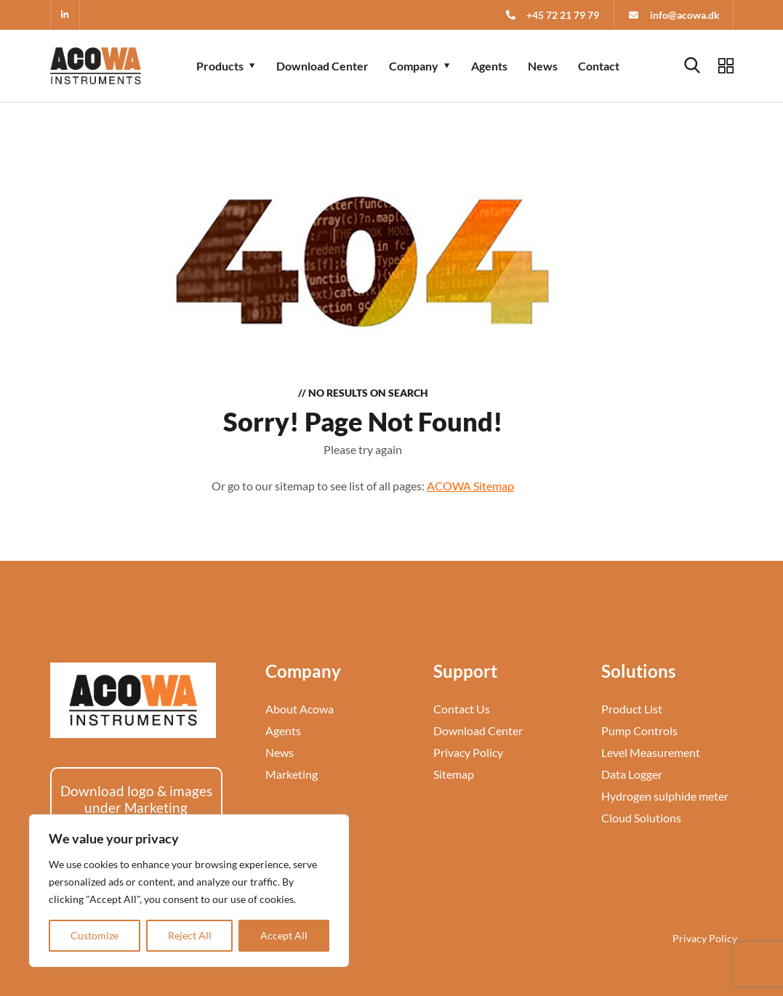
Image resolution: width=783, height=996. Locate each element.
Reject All (190, 935)
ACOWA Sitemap (470, 486)
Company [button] (413, 66)
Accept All (284, 935)
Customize (95, 935)
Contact (598, 66)
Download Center (322, 66)
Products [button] (220, 66)
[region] (189, 890)
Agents (489, 66)
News (543, 66)
